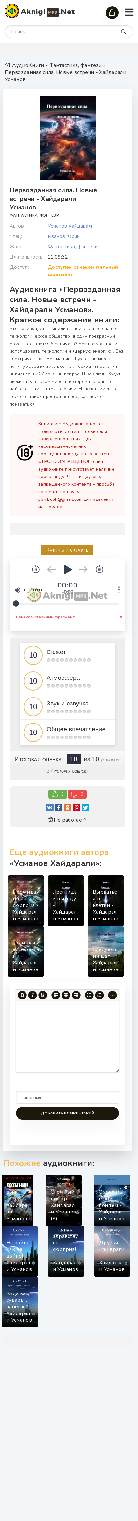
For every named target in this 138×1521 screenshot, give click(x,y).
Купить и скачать (67, 549)
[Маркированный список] (89, 995)
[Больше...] (112, 995)
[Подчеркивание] (42, 995)
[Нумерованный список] (99, 995)
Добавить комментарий (67, 1113)
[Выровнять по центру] (66, 995)
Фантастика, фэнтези (34, 215)
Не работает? (67, 820)
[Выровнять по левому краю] (55, 995)
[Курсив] (32, 995)
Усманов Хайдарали (71, 226)
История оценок (70, 771)
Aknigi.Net (48, 12)
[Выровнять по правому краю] (76, 995)
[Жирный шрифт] (22, 995)
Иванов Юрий (64, 236)
